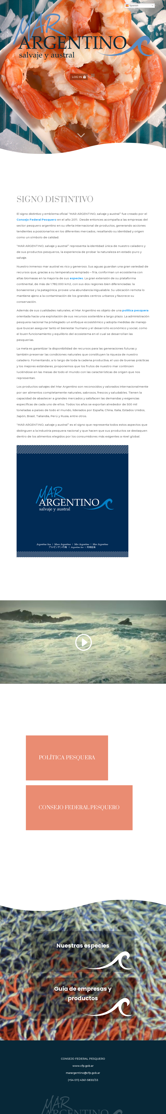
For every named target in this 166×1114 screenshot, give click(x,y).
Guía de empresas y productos (83, 993)
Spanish (132, 5)
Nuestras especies (82, 946)
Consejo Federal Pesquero (79, 807)
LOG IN (77, 77)
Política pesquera (67, 757)
